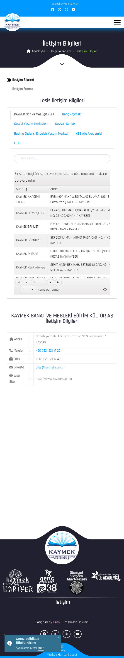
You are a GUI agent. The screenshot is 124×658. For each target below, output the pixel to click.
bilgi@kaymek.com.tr (50, 367)
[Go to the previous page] (26, 282)
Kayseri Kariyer (65, 124)
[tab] (62, 80)
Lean (56, 622)
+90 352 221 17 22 (48, 351)
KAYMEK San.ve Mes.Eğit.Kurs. (34, 114)
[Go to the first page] (18, 282)
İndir (41, 648)
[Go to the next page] (50, 282)
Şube (22, 189)
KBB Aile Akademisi (89, 134)
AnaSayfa (36, 51)
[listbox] (28, 289)
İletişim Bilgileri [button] (20, 80)
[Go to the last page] (58, 282)
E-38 (17, 143)
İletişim (62, 602)
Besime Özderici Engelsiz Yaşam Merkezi (41, 134)
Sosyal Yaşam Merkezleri (30, 124)
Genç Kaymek (71, 114)
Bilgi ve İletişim (61, 51)
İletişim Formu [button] (20, 89)
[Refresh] (105, 289)
